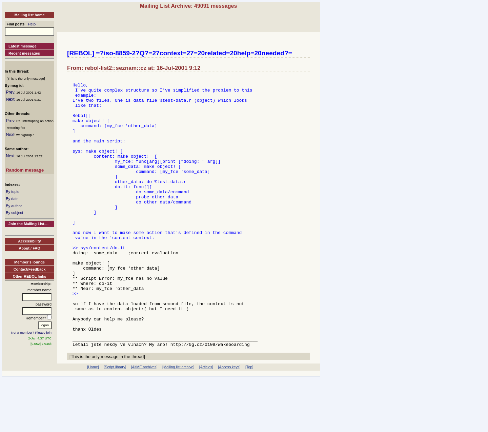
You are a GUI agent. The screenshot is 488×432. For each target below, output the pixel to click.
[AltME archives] (144, 421)
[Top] (249, 421)
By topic (12, 192)
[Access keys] (229, 421)
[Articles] (206, 421)
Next (10, 99)
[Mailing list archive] (178, 421)
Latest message (22, 46)
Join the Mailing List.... (28, 224)
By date (12, 199)
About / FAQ (29, 248)
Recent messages (24, 53)
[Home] (93, 421)
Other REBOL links (29, 276)
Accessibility (29, 241)
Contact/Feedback (30, 269)
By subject (14, 213)
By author (14, 206)
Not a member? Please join (31, 332)
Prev (10, 92)
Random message (25, 170)
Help (32, 24)
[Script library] (115, 421)
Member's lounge (29, 262)
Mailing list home (29, 15)
